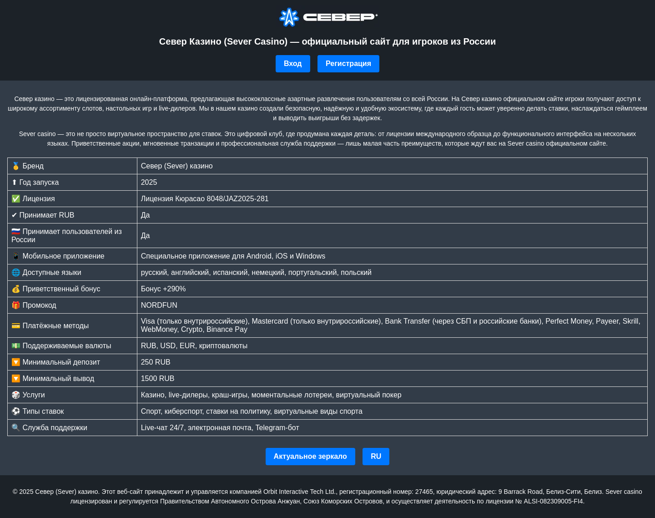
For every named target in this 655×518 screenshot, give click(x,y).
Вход (293, 63)
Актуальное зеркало (310, 456)
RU (376, 456)
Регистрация (348, 63)
